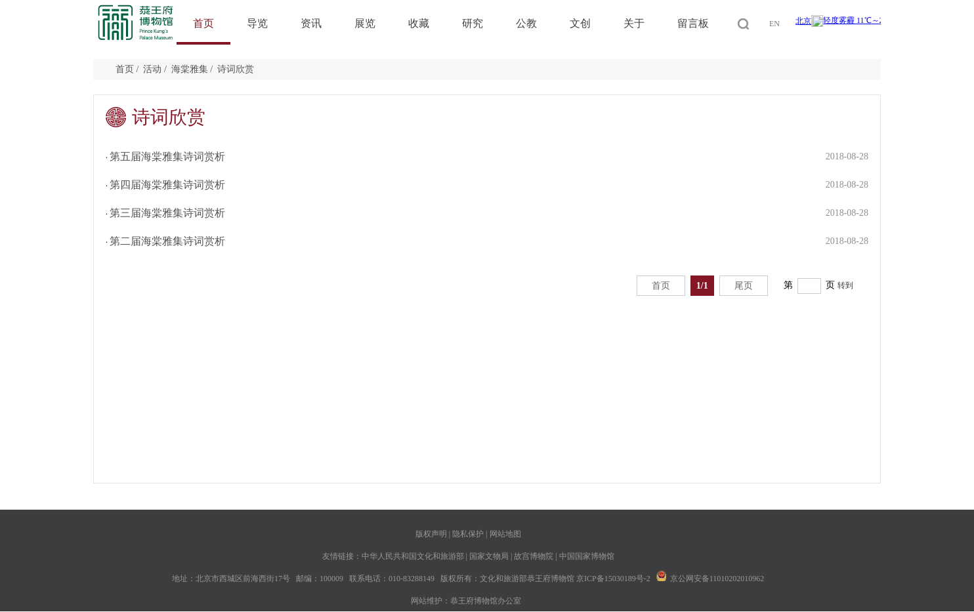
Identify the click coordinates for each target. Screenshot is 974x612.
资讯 (311, 23)
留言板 (693, 23)
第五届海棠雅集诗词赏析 (167, 156)
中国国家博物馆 (586, 556)
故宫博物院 (533, 556)
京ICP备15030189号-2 (613, 578)
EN (774, 23)
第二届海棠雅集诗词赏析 (167, 241)
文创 (580, 23)
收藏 (418, 23)
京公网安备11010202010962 (717, 578)
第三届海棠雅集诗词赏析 (167, 212)
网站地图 (505, 534)
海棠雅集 (189, 69)
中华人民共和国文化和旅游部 (413, 556)
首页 (203, 23)
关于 (634, 23)
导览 (257, 23)
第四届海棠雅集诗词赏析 (167, 184)
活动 (152, 69)
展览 (364, 23)
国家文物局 (489, 556)
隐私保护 (468, 534)
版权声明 (431, 534)
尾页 (743, 286)
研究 (472, 23)
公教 (526, 23)
